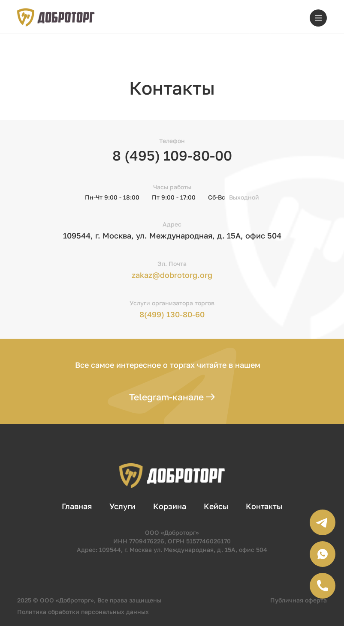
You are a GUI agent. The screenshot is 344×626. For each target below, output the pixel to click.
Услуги (122, 506)
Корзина (169, 506)
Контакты (264, 506)
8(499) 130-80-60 (172, 314)
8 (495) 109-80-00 (172, 155)
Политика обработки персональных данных (83, 611)
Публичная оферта (298, 600)
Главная (77, 506)
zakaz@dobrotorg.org (172, 275)
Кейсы (216, 506)
